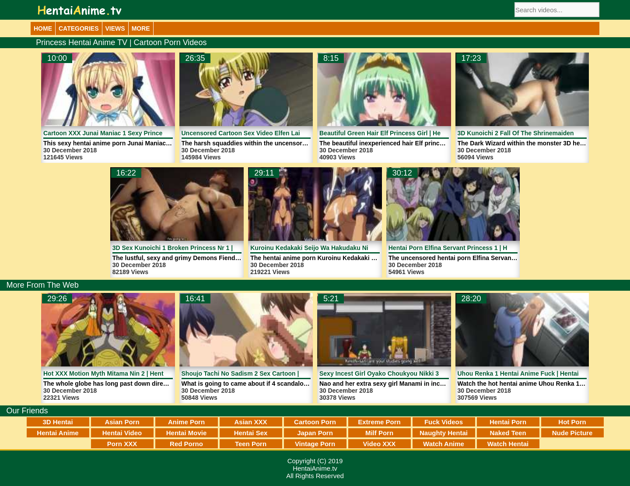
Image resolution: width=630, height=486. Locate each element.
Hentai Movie (186, 433)
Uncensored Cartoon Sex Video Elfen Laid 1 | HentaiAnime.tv (270, 133)
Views (115, 28)
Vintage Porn (315, 443)
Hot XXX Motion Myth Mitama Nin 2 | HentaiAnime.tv (118, 373)
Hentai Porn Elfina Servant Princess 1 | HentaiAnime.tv (467, 247)
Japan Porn (315, 433)
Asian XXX (250, 422)
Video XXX (379, 443)
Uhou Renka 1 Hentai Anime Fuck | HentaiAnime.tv (531, 373)
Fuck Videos (443, 422)
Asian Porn (122, 422)
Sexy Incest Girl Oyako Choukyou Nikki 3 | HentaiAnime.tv (404, 373)
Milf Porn (379, 433)
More (141, 28)
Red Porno (186, 443)
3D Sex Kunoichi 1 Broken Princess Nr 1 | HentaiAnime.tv (195, 247)
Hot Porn (572, 422)
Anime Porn (186, 422)
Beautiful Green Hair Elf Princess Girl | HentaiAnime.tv (398, 133)
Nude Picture (572, 433)
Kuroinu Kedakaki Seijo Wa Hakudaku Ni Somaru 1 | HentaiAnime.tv (349, 247)
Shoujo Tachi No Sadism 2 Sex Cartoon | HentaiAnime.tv (264, 373)
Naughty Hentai (444, 433)
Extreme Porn (379, 422)
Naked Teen (508, 433)
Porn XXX (122, 443)
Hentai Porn (508, 422)
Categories (79, 28)
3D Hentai (57, 422)
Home (43, 28)
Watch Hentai (507, 443)
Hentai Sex (251, 433)
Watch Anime (443, 443)
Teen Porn (250, 443)
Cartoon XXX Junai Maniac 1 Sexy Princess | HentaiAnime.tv (131, 133)
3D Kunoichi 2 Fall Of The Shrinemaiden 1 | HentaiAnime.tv (543, 133)
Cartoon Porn (315, 422)
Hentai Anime (57, 433)
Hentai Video (122, 433)
